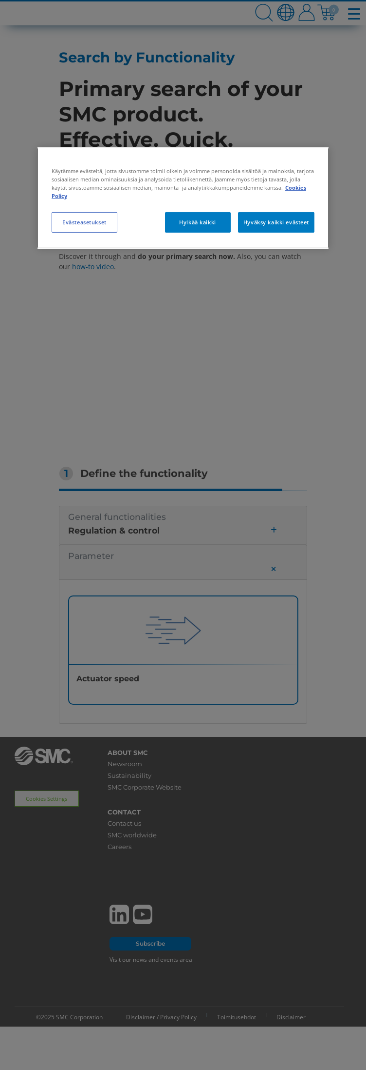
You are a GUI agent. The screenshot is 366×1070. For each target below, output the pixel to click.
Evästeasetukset (84, 222)
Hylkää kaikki (197, 222)
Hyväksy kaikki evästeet (276, 222)
